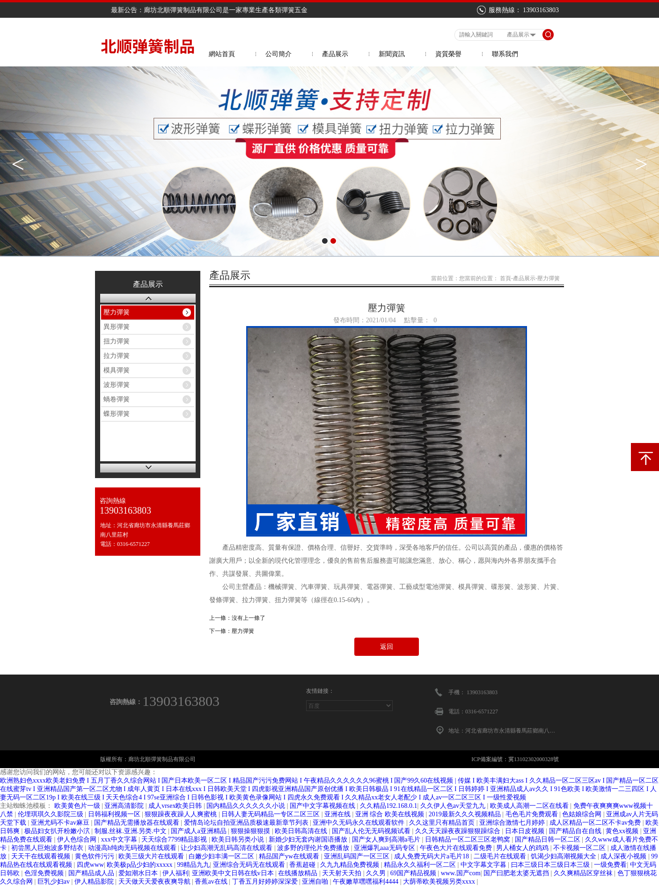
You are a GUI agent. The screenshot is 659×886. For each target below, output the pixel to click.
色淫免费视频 (45, 873)
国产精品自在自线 (576, 831)
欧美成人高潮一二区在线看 (530, 805)
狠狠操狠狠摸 (251, 831)
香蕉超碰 (303, 864)
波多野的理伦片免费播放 (314, 847)
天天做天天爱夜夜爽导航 (155, 881)
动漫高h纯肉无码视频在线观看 (133, 847)
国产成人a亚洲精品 (199, 831)
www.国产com (461, 873)
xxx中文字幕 (120, 839)
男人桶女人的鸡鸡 (523, 847)
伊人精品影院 (95, 881)
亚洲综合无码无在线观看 (250, 864)
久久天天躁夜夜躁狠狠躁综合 (458, 831)
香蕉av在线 (212, 881)
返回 (386, 646)
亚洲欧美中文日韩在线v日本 (234, 873)
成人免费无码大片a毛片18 (432, 856)
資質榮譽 (448, 54)
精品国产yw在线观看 (290, 856)
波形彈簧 (116, 384)
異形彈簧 (116, 326)
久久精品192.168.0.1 (388, 805)
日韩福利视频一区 (115, 814)
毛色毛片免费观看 (532, 814)
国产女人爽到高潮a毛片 (387, 839)
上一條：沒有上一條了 (237, 618)
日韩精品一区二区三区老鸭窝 (468, 839)
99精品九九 (193, 864)
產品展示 (335, 54)
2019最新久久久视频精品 (466, 814)
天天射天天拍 (342, 873)
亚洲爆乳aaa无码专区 (385, 847)
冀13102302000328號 (533, 759)
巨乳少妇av (54, 881)
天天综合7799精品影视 (175, 839)
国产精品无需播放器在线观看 (137, 822)
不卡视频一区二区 (580, 847)
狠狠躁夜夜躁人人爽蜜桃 (182, 814)
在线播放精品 (298, 873)
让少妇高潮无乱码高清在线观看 (227, 847)
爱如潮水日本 (139, 873)
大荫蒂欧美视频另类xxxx (440, 881)
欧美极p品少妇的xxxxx (140, 864)
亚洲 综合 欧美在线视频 (390, 814)
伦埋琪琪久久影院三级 (51, 814)
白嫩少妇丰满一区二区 (222, 856)
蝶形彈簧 (116, 413)
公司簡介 (278, 54)
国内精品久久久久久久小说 (246, 805)
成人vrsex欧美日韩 (176, 805)
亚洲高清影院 (125, 805)
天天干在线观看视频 (41, 856)
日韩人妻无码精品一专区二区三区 (271, 814)
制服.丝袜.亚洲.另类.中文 (131, 831)
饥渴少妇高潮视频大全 (564, 856)
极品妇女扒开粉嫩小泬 (58, 831)
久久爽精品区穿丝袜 (584, 873)
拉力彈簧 (116, 355)
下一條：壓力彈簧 (231, 631)
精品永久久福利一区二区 (421, 864)
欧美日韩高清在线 (302, 831)
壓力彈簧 (116, 312)
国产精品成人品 (92, 873)
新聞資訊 (392, 54)
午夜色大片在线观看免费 (457, 847)
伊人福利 (175, 873)
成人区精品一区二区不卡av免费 (596, 822)
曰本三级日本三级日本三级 (551, 864)
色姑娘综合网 (582, 814)
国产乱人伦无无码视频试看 (372, 831)
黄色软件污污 (95, 856)
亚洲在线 (338, 814)
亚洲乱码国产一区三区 (357, 856)
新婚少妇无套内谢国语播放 (309, 839)
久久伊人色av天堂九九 (453, 805)
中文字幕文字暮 (484, 864)
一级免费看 (610, 864)
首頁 (505, 278)
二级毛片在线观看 (501, 856)
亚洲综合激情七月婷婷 (513, 822)
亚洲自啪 (316, 881)
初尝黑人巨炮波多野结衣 (48, 847)
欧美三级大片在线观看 (152, 856)
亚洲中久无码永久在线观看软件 (359, 822)
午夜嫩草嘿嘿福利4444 (366, 881)
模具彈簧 (116, 370)
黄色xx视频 (623, 831)
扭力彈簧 (116, 341)
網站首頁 (222, 54)
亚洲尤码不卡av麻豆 (61, 822)
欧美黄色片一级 (78, 805)
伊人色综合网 (77, 839)
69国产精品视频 (414, 873)
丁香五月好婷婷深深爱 (266, 881)
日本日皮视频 (525, 831)
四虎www (90, 864)
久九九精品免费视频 (350, 864)
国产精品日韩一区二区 (548, 839)
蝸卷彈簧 (116, 399)
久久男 (377, 873)
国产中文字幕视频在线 (323, 805)
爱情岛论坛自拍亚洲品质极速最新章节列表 (247, 822)
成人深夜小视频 (624, 856)
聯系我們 (505, 54)
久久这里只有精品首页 (442, 822)
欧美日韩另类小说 (239, 839)
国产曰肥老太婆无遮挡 (517, 873)
